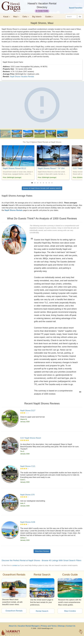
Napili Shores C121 (27, 466)
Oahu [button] (25, 17)
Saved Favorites (75, 8)
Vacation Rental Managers (28, 626)
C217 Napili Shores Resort (30, 438)
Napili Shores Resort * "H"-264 (51, 168)
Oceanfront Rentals (13, 611)
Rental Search (42, 611)
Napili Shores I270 (27, 495)
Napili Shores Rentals (14, 210)
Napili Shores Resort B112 (14, 168)
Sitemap (61, 626)
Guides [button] (49, 17)
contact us (16, 565)
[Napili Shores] (42, 104)
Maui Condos (70, 611)
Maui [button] (16, 17)
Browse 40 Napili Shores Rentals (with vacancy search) (42, 188)
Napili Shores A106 (27, 522)
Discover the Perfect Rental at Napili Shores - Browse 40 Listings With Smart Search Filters (41, 560)
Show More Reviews (42, 551)
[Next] (80, 160)
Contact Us (70, 626)
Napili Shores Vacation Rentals (22, 76)
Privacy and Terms (48, 626)
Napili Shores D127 (27, 410)
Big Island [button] (37, 17)
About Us (12, 626)
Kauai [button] (6, 17)
